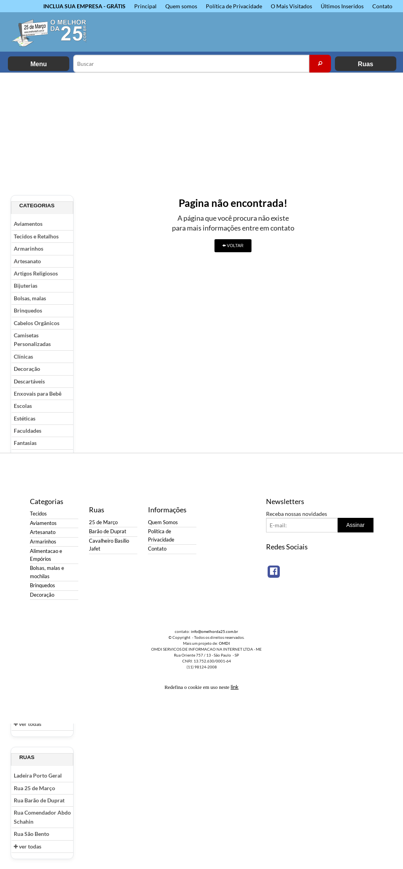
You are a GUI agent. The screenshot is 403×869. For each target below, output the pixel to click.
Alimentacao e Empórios (46, 555)
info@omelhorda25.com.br (214, 631)
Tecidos (38, 514)
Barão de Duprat (107, 531)
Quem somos (181, 6)
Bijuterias (25, 285)
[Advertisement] (201, 132)
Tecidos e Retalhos (36, 236)
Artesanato (27, 261)
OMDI (224, 643)
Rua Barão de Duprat (39, 800)
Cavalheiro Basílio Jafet (109, 545)
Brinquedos (28, 310)
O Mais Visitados (291, 6)
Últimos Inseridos (342, 6)
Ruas (365, 64)
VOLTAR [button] (232, 245)
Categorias (37, 205)
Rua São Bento (31, 833)
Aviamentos (28, 223)
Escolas (23, 405)
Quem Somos (163, 522)
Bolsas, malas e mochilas (47, 572)
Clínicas (23, 356)
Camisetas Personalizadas (32, 339)
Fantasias (25, 442)
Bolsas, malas (30, 298)
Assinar (355, 525)
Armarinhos (28, 248)
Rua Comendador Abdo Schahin (42, 816)
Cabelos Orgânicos (36, 323)
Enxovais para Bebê (37, 393)
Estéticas (24, 418)
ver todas (27, 723)
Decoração (27, 368)
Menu (38, 64)
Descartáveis (29, 381)
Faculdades (27, 430)
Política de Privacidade (234, 6)
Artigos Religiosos (36, 273)
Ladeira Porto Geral (38, 775)
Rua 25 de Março (34, 788)
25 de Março (103, 522)
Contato (382, 6)
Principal (145, 6)
